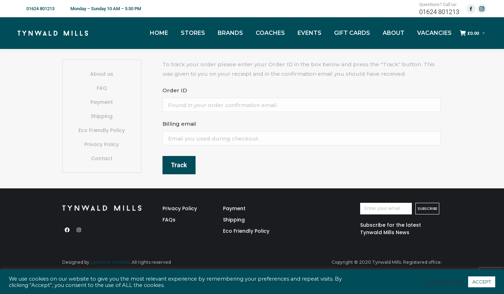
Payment (101, 102)
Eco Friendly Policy (101, 130)
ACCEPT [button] (481, 281)
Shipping (102, 116)
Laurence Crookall (109, 262)
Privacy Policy (101, 144)
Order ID (174, 90)
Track (179, 165)
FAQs (169, 219)
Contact (102, 158)
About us (101, 73)
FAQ (102, 88)
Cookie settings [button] (443, 282)
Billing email (179, 123)
